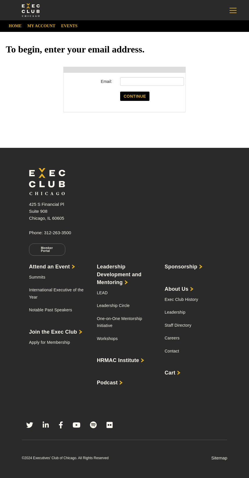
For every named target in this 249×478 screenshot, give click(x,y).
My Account (41, 26)
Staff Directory (178, 325)
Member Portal (47, 249)
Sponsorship (181, 267)
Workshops (107, 338)
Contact (172, 351)
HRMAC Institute (118, 360)
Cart (170, 373)
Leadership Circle (113, 305)
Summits (37, 277)
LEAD (102, 292)
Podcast (107, 383)
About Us (176, 289)
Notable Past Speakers (50, 310)
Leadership (175, 312)
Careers (172, 338)
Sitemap (219, 457)
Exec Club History (181, 299)
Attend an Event (49, 267)
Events (69, 26)
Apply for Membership (49, 342)
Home (15, 26)
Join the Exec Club (53, 332)
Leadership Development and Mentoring (119, 274)
